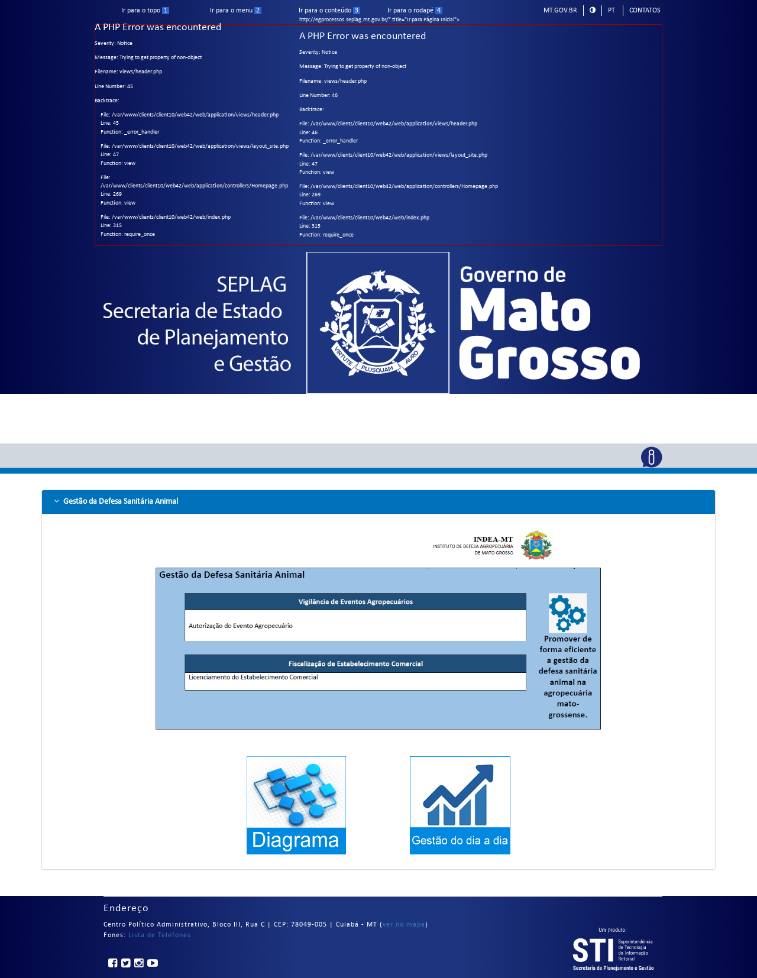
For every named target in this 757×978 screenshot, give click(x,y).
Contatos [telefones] (645, 10)
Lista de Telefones (159, 935)
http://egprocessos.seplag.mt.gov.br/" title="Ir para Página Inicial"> (378, 171)
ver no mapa (404, 924)
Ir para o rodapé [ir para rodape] (414, 10)
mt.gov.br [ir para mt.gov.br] (560, 10)
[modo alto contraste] (593, 10)
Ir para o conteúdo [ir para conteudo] (329, 10)
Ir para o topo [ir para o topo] (145, 10)
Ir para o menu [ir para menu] (235, 10)
